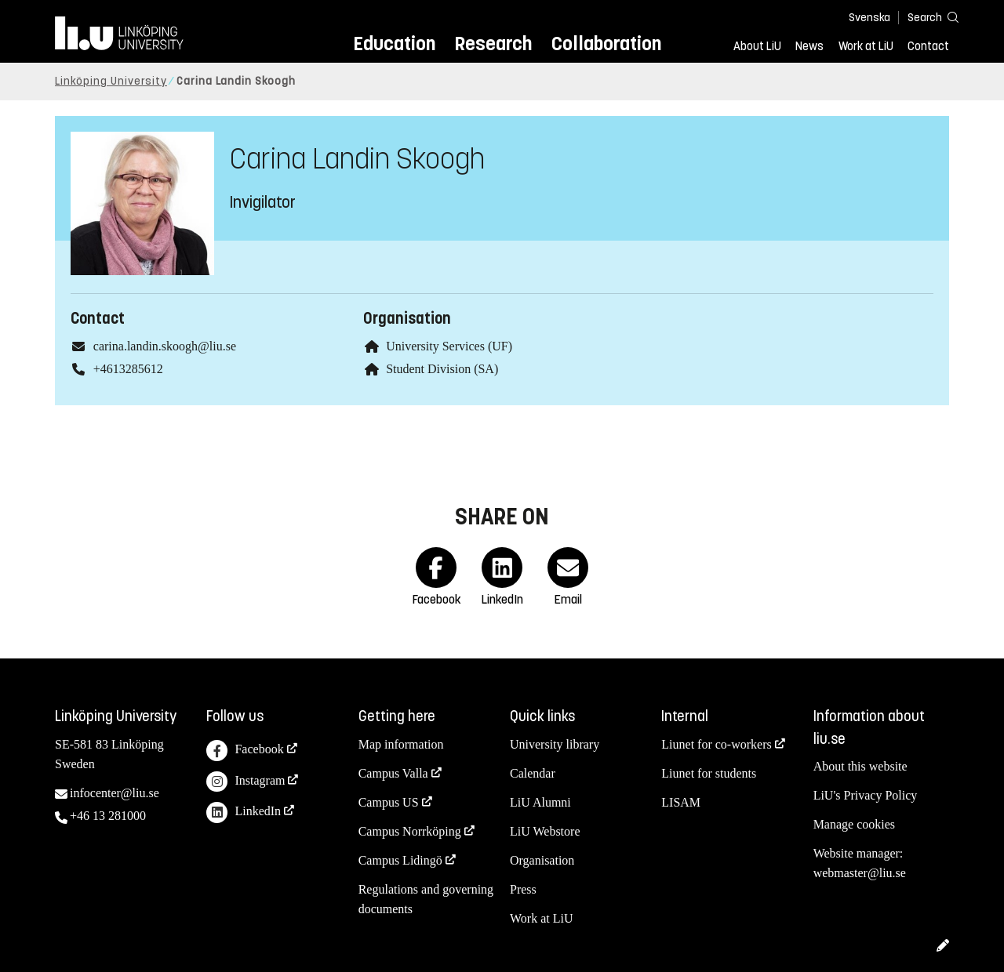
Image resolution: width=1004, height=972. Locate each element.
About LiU (757, 46)
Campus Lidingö (400, 860)
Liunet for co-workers (716, 744)
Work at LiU (865, 46)
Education (394, 43)
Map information (401, 744)
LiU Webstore (545, 831)
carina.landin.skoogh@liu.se (164, 346)
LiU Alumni (540, 802)
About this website (860, 766)
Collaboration (606, 43)
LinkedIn (243, 812)
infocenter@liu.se (114, 793)
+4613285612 (128, 368)
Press (523, 889)
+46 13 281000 (108, 815)
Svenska (869, 17)
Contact (928, 46)
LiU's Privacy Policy (865, 795)
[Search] (925, 17)
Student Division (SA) (442, 368)
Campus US (388, 802)
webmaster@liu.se (859, 873)
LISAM (680, 802)
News (809, 46)
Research (493, 43)
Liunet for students (708, 773)
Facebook (244, 750)
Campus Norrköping (409, 831)
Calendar (532, 773)
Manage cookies (854, 824)
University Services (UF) (449, 346)
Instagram (245, 781)
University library (554, 744)
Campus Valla (393, 773)
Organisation (542, 860)
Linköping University (111, 81)
